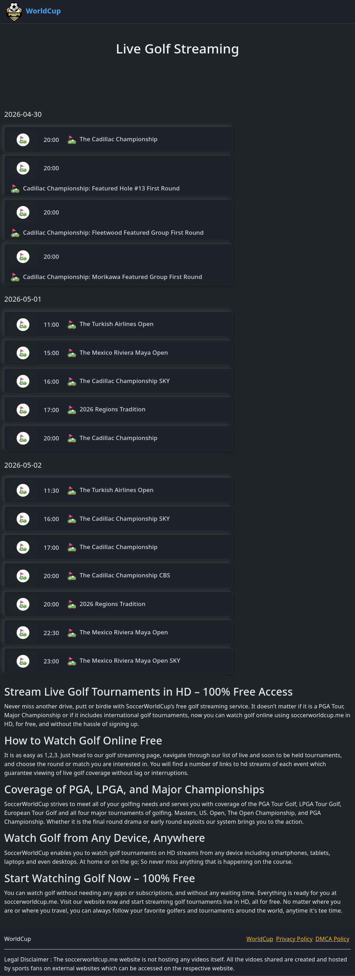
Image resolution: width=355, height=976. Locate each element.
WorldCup (259, 939)
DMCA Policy (332, 939)
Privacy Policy (294, 939)
